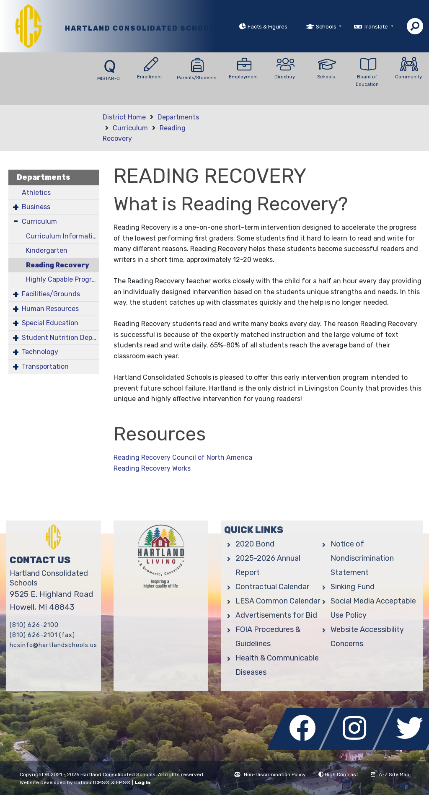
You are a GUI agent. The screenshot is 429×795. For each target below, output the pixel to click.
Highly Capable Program (62, 279)
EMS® (123, 782)
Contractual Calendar (272, 586)
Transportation (45, 366)
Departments (178, 117)
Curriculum (130, 128)
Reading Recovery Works (152, 468)
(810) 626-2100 (34, 625)
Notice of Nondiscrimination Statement (362, 558)
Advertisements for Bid (276, 615)
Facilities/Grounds (51, 294)
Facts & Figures (267, 26)
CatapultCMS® (92, 782)
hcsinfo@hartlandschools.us (53, 645)
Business (36, 207)
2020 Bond (254, 544)
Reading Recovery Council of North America (183, 457)
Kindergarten (46, 250)
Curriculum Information (62, 236)
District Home (124, 117)
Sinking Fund (353, 586)
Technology (40, 352)
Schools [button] (327, 26)
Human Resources (50, 309)
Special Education (50, 323)
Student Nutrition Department (60, 338)
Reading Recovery (57, 265)
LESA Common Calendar (277, 601)
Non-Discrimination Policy (270, 774)
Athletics (36, 193)
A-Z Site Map (390, 774)
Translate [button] (376, 26)
